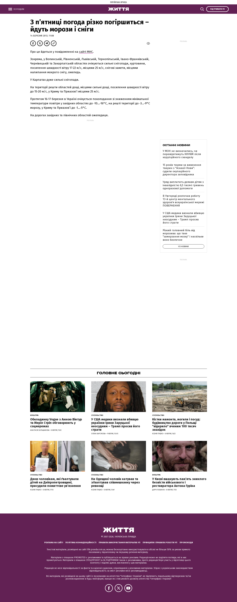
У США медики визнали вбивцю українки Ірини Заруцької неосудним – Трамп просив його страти (183, 217)
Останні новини (176, 145)
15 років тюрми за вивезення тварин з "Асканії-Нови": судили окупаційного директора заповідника (182, 169)
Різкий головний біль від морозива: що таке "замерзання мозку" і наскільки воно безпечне (183, 235)
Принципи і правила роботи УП (160, 542)
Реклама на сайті (53, 542)
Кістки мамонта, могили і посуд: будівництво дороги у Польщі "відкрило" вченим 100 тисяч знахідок (176, 424)
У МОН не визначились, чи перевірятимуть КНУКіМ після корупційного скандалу (182, 154)
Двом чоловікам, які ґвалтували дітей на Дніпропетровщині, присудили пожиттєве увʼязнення (55, 482)
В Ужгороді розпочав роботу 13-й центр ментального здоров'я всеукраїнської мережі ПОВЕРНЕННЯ (183, 200)
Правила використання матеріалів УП (119, 542)
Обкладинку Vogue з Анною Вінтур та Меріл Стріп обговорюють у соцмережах (56, 422)
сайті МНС (86, 51)
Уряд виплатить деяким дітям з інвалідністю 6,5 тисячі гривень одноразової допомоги (183, 185)
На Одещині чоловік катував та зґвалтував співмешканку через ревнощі (115, 482)
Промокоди (186, 542)
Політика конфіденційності (80, 542)
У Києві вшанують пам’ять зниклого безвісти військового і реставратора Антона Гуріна (179, 482)
